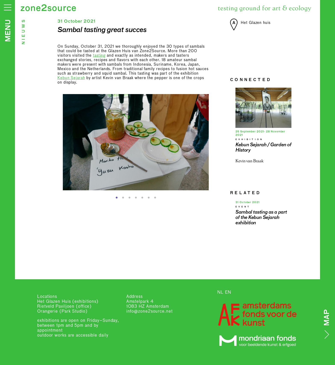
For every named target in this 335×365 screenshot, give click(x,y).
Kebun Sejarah (71, 78)
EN (228, 292)
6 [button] (149, 198)
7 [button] (155, 198)
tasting (99, 56)
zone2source (48, 8)
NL (220, 292)
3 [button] (129, 198)
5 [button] (142, 198)
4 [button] (136, 198)
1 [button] (117, 198)
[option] (136, 142)
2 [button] (123, 198)
